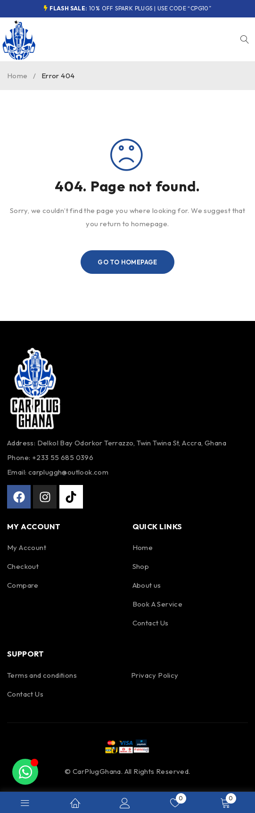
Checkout (23, 566)
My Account (26, 547)
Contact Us (150, 622)
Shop (140, 566)
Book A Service (157, 603)
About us (146, 585)
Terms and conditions (42, 675)
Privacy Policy (155, 675)
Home (17, 75)
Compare (23, 585)
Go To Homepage (127, 262)
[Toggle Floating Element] (25, 772)
